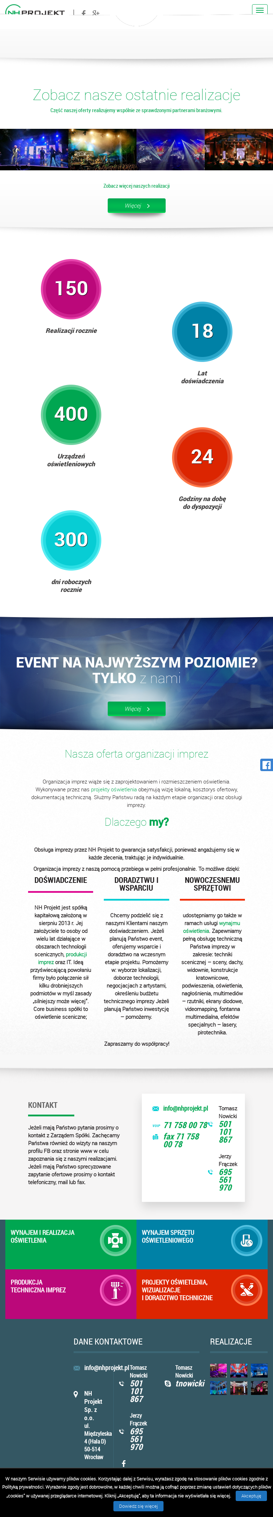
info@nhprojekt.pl (185, 1108)
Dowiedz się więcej (138, 1506)
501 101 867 (225, 1131)
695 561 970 (225, 1179)
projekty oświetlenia (114, 789)
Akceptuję (251, 1496)
